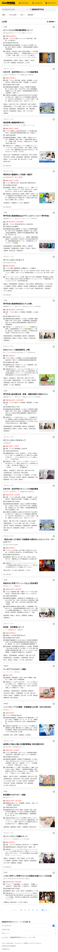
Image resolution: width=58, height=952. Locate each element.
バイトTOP (5, 937)
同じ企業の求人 (7, 165)
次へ (43, 910)
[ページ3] (29, 910)
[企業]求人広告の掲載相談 (9, 945)
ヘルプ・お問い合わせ (8, 943)
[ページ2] (25, 910)
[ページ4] (33, 910)
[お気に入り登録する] (53, 27)
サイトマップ (18, 943)
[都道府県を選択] (14, 9)
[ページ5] (37, 910)
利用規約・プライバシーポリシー (32, 943)
